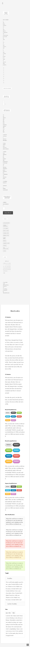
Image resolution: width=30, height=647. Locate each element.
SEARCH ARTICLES (6, 97)
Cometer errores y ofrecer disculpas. (3, 137)
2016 (5, 257)
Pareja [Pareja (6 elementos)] (4, 245)
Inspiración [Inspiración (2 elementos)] (6, 235)
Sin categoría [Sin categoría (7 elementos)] (5, 248)
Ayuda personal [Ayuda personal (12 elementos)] (5, 226)
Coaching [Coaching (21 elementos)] (5, 228)
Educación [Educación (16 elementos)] (5, 230)
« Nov (4, 273)
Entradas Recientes (7, 110)
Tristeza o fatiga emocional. (3, 187)
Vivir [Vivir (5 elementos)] (4, 251)
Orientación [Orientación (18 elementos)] (6, 243)
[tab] (8, 612)
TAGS (5, 218)
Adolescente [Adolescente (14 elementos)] (6, 223)
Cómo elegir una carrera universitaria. (3, 146)
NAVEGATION (7, 88)
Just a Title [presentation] (8, 612)
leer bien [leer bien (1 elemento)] (4, 238)
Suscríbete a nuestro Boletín (7, 197)
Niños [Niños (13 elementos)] (4, 240)
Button (7, 412)
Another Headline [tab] (11, 604)
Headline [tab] (9, 578)
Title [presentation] (13, 612)
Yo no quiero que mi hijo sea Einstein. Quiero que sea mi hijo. (3, 123)
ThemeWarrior (6, 292)
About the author (6, 13)
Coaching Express (3, 182)
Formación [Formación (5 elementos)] (6, 233)
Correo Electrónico (3, 204)
